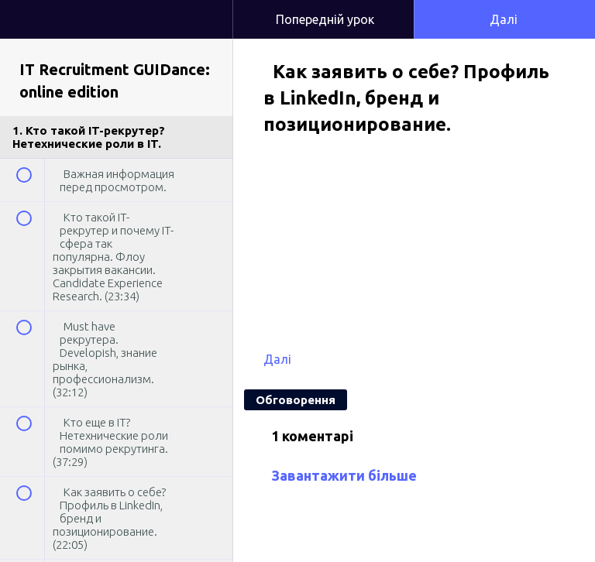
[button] (205, 7)
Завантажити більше (344, 475)
